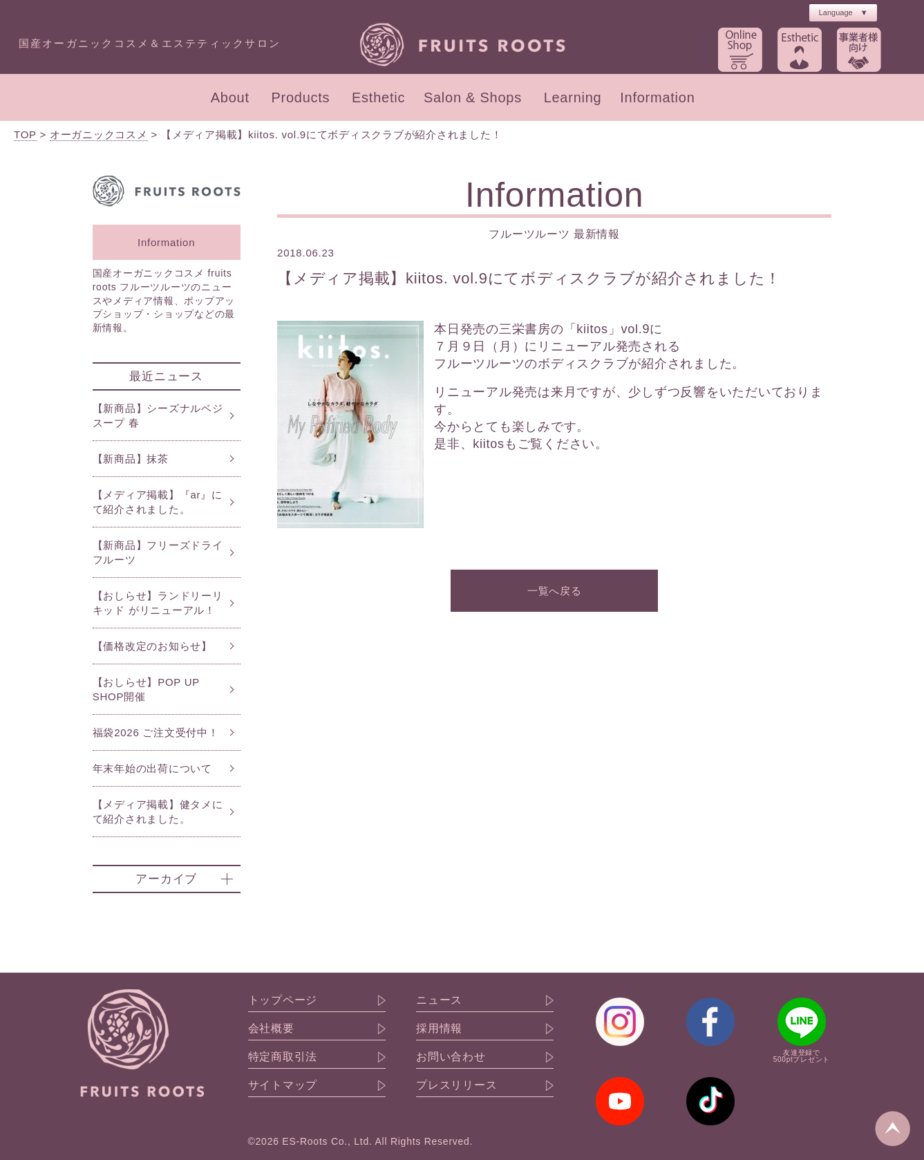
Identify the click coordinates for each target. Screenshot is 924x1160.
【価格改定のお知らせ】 (152, 646)
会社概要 (271, 1028)
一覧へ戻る (554, 591)
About (230, 97)
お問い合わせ (451, 1057)
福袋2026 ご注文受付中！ (156, 732)
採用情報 (439, 1028)
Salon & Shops (473, 97)
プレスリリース (456, 1085)
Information (657, 97)
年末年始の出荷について (152, 768)
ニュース (439, 1000)
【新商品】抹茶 (131, 459)
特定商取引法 (283, 1057)
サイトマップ (283, 1085)
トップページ (283, 1000)
